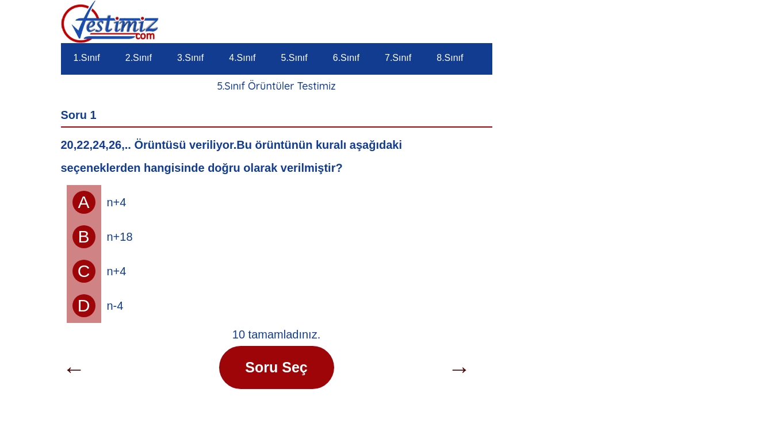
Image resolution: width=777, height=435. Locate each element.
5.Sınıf (294, 58)
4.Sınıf (242, 58)
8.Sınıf (450, 58)
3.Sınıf (190, 58)
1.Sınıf (87, 58)
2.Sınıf (138, 58)
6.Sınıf (346, 58)
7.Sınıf (398, 58)
